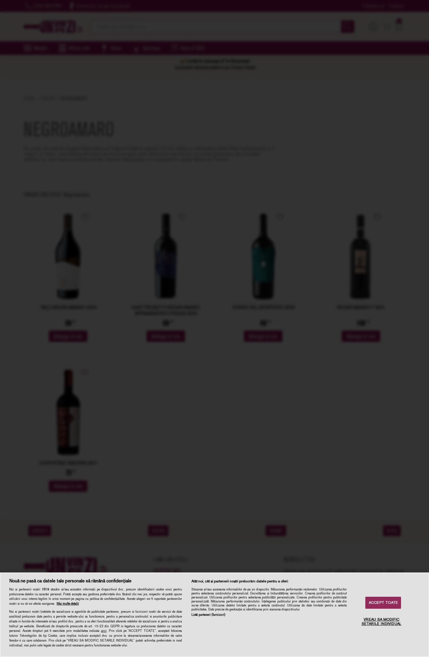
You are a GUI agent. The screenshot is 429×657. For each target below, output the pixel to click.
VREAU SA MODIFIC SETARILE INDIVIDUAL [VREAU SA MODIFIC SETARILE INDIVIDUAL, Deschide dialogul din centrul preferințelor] (381, 621)
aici (104, 630)
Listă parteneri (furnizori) (208, 615)
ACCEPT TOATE (383, 602)
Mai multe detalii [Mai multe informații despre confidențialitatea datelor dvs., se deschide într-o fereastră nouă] (68, 604)
